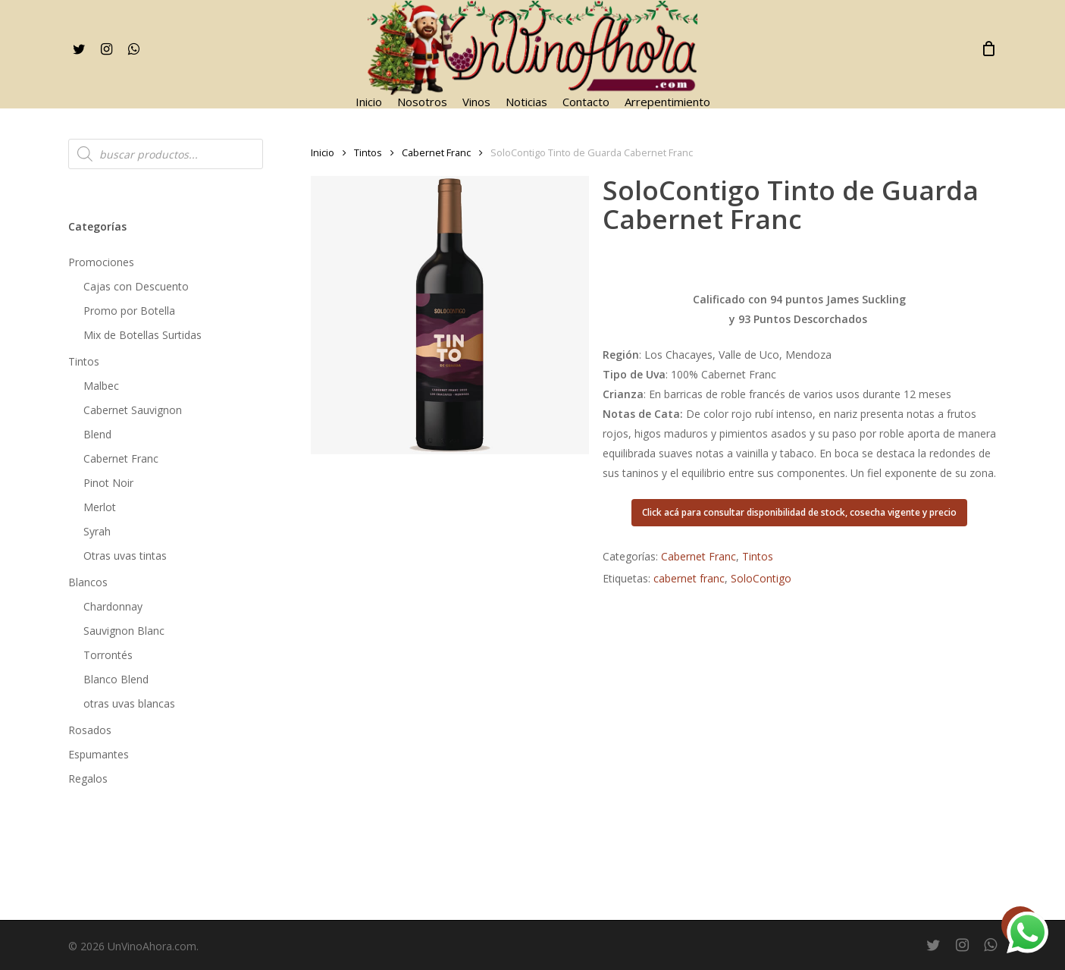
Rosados (89, 730)
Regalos (88, 778)
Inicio (322, 152)
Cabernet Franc (120, 458)
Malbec (101, 385)
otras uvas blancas (129, 703)
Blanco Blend (116, 679)
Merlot (99, 507)
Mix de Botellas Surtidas (142, 335)
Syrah (97, 531)
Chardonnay (113, 606)
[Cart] (988, 48)
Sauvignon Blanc (123, 630)
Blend (97, 434)
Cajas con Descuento (136, 286)
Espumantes (98, 754)
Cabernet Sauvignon (132, 410)
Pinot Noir (108, 483)
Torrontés (108, 655)
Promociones (101, 262)
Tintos (83, 361)
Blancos (88, 582)
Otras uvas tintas (125, 555)
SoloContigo (761, 578)
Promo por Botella (129, 310)
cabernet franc (689, 578)
